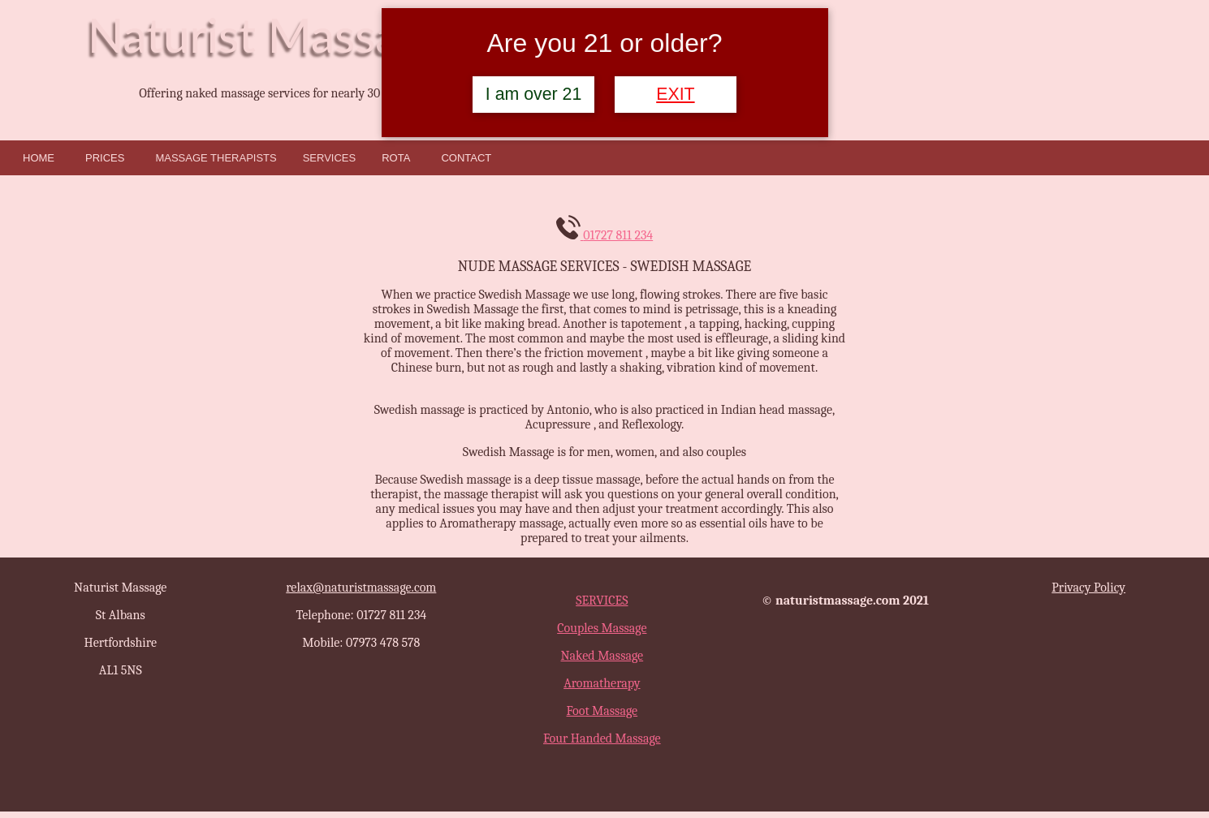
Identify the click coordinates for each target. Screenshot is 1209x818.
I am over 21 (534, 94)
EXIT (675, 94)
